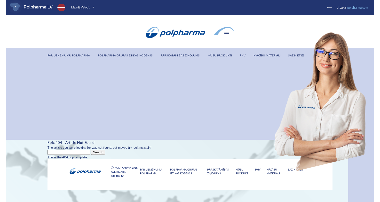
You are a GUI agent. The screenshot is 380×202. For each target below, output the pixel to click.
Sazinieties (296, 55)
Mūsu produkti (220, 55)
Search (98, 152)
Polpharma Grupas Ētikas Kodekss (125, 55)
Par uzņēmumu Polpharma (69, 55)
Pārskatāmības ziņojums (180, 55)
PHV (242, 55)
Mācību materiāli (266, 55)
